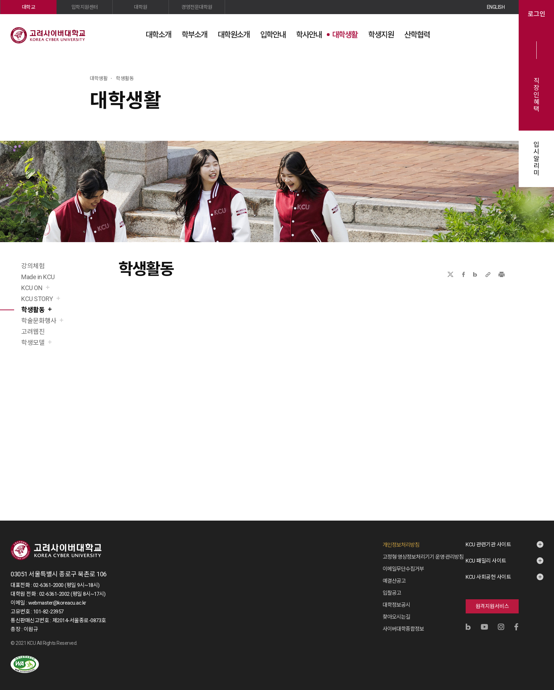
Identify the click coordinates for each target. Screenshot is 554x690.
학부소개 (194, 34)
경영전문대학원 (196, 7)
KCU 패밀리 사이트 (486, 561)
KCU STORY (37, 298)
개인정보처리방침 (401, 545)
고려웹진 (33, 331)
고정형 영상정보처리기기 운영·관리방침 (423, 557)
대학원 (140, 7)
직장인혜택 (537, 95)
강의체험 (33, 266)
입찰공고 (392, 593)
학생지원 (381, 34)
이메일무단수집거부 (403, 569)
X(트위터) (450, 274)
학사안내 (309, 34)
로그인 (537, 14)
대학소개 (158, 34)
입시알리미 (537, 158)
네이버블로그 (475, 274)
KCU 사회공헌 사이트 (488, 577)
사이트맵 (499, 34)
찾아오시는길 (396, 617)
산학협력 (417, 34)
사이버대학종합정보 (403, 629)
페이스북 (463, 274)
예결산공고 (394, 581)
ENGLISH (496, 7)
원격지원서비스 (492, 606)
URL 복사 (487, 274)
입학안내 (272, 34)
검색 (481, 34)
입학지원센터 (84, 7)
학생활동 (33, 309)
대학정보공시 (396, 605)
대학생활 (345, 34)
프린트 (502, 274)
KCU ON (31, 288)
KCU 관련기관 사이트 (488, 544)
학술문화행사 (38, 320)
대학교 (28, 7)
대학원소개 (233, 34)
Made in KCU (38, 277)
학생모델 (33, 342)
